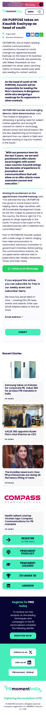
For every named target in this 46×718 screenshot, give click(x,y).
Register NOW (23, 635)
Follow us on (23, 652)
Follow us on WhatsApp (23, 268)
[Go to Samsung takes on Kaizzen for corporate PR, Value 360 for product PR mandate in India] (23, 380)
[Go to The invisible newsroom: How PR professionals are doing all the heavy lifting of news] (23, 466)
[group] (23, 4)
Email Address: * (14, 316)
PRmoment (23, 672)
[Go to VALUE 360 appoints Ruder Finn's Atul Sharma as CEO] (23, 423)
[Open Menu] (34, 12)
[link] (23, 4)
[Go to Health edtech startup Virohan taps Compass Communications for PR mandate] (23, 510)
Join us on (23, 662)
